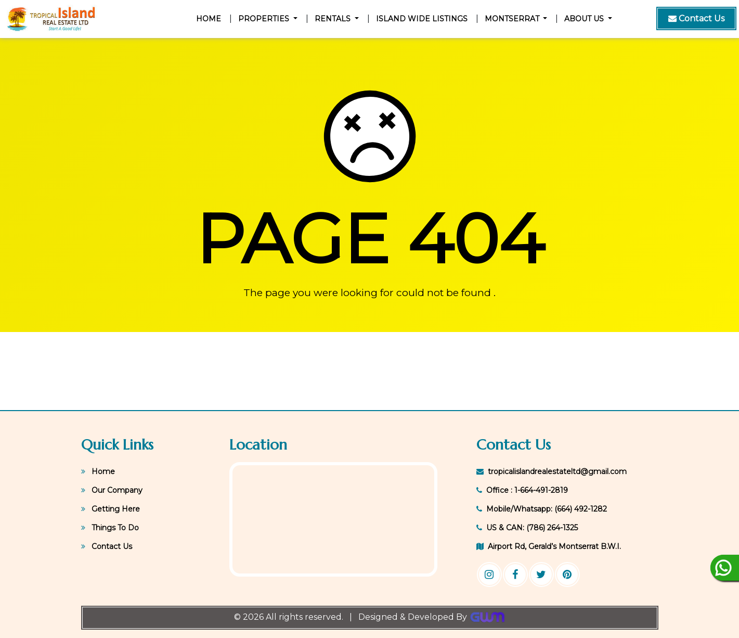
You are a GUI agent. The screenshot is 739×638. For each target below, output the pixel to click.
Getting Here (110, 509)
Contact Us (106, 546)
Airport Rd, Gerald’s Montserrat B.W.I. (548, 546)
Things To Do (110, 527)
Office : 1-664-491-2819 (522, 490)
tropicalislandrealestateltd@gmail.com (551, 471)
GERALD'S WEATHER (369, 371)
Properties (264, 18)
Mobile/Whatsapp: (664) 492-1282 (541, 509)
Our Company (111, 490)
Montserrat (513, 18)
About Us (585, 18)
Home (210, 18)
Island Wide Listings (422, 18)
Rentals (334, 18)
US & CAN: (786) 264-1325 (527, 527)
